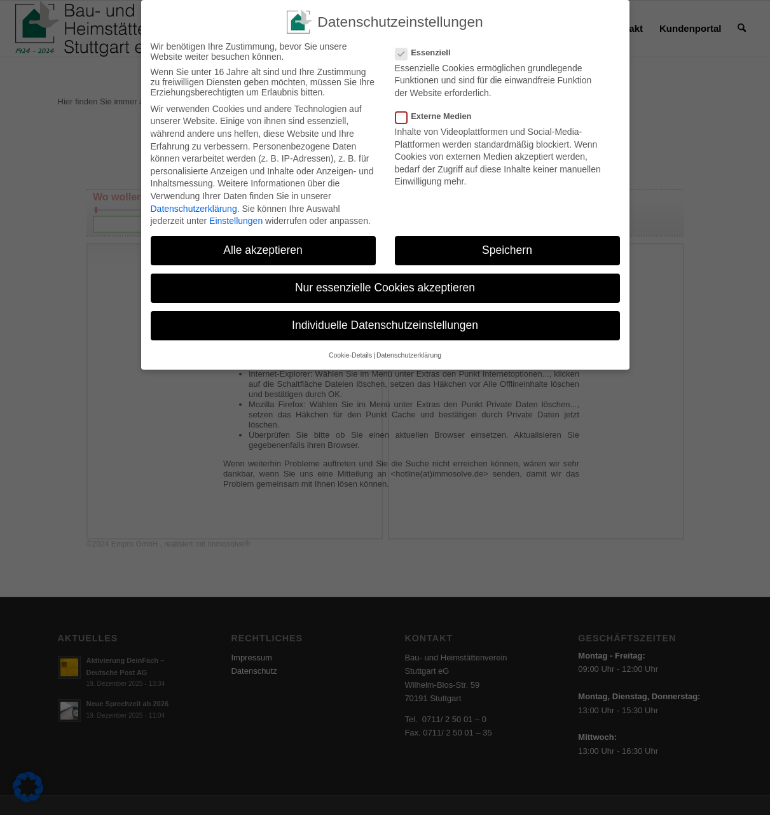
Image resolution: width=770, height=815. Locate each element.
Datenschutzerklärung (194, 209)
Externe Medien (439, 116)
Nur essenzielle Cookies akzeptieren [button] (385, 287)
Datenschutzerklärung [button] (408, 355)
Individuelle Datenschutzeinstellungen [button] (385, 325)
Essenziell (428, 52)
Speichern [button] (507, 250)
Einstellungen (236, 221)
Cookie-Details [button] (350, 355)
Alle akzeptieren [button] (263, 250)
